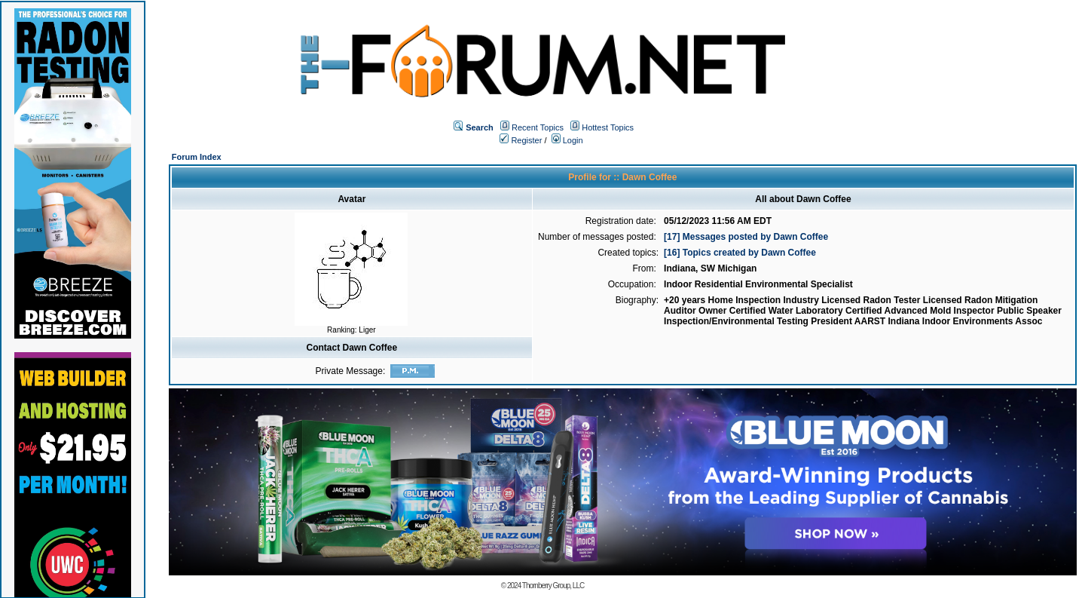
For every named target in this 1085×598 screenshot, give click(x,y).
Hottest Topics (608, 127)
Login (567, 140)
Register (521, 140)
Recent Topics (538, 127)
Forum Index (197, 156)
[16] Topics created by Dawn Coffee (740, 252)
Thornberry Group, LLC (553, 585)
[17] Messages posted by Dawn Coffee (746, 237)
